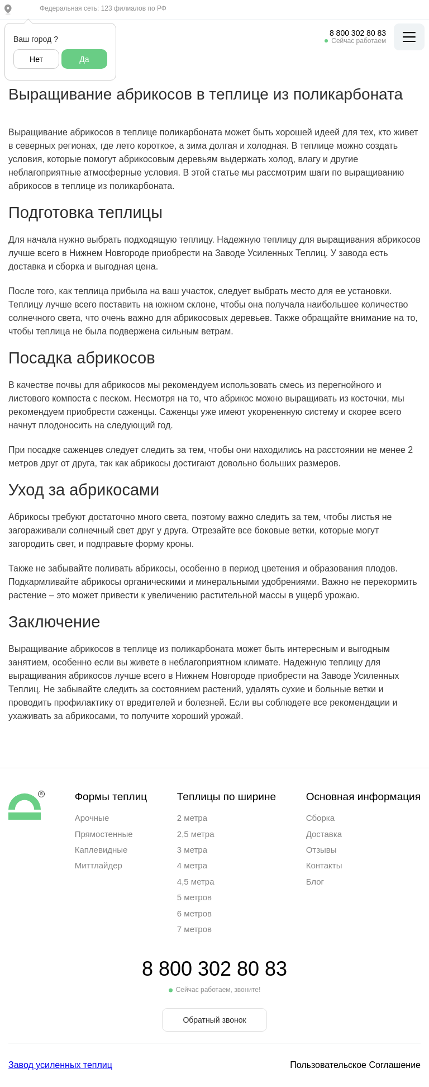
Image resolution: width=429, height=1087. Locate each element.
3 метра (192, 849)
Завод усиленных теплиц (60, 1065)
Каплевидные (101, 849)
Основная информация (363, 796)
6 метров (194, 913)
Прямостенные (104, 834)
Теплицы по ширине (226, 796)
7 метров (194, 929)
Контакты (324, 865)
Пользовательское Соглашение (355, 1065)
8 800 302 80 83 (358, 33)
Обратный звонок (214, 1019)
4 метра (192, 865)
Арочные (92, 818)
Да (84, 59)
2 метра (192, 818)
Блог (315, 881)
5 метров (194, 897)
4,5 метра (195, 881)
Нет (36, 59)
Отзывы (321, 849)
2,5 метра (195, 834)
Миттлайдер (98, 865)
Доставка (324, 834)
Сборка (320, 818)
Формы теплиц (111, 796)
